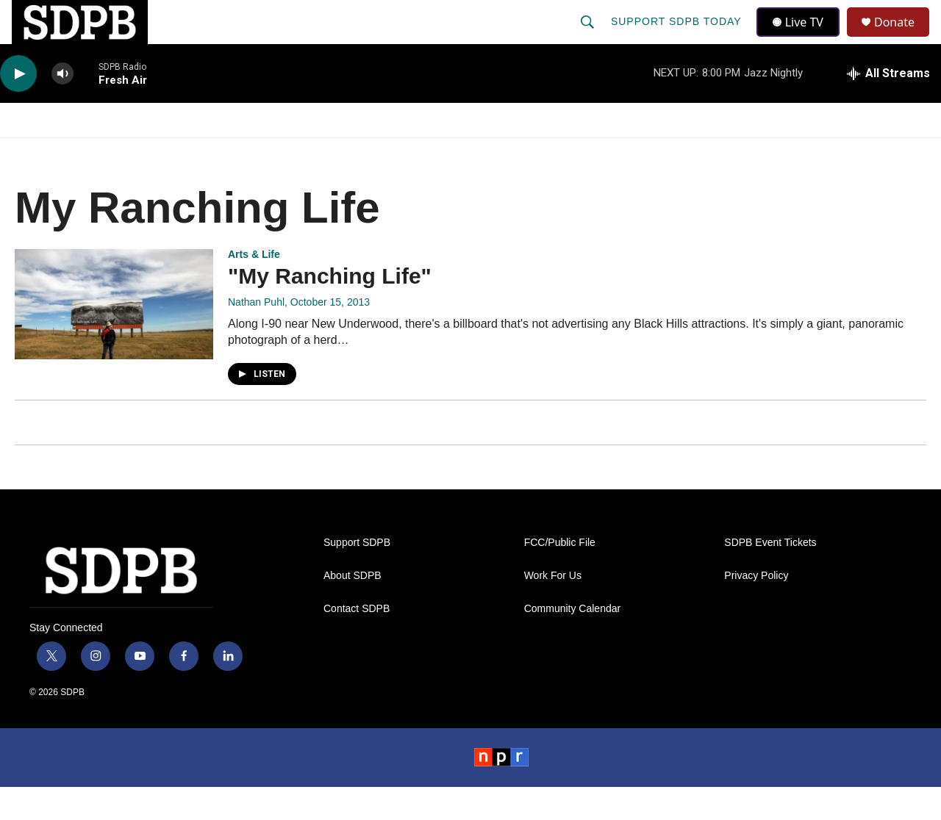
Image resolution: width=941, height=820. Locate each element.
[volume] (62, 106)
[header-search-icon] (589, 38)
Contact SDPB (356, 641)
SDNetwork (837, 153)
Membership (590, 153)
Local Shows (478, 153)
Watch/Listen (42, 153)
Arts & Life (254, 287)
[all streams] (888, 106)
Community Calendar (572, 641)
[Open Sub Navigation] (95, 153)
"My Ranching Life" (330, 309)
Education (372, 153)
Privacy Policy (756, 608)
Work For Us (553, 608)
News (133, 153)
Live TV (802, 38)
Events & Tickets (714, 153)
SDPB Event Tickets (770, 575)
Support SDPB (356, 575)
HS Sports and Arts (245, 153)
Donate (903, 38)
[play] (18, 106)
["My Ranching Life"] (114, 337)
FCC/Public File (559, 575)
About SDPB (352, 608)
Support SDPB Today (677, 38)
